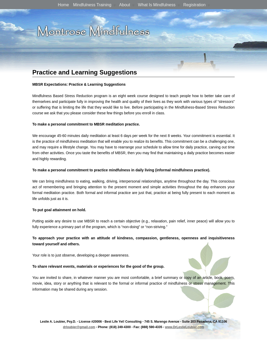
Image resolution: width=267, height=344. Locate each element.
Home (63, 5)
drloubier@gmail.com (79, 327)
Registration (196, 6)
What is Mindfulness (159, 6)
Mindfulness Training (94, 6)
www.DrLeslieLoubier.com (184, 327)
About (127, 6)
